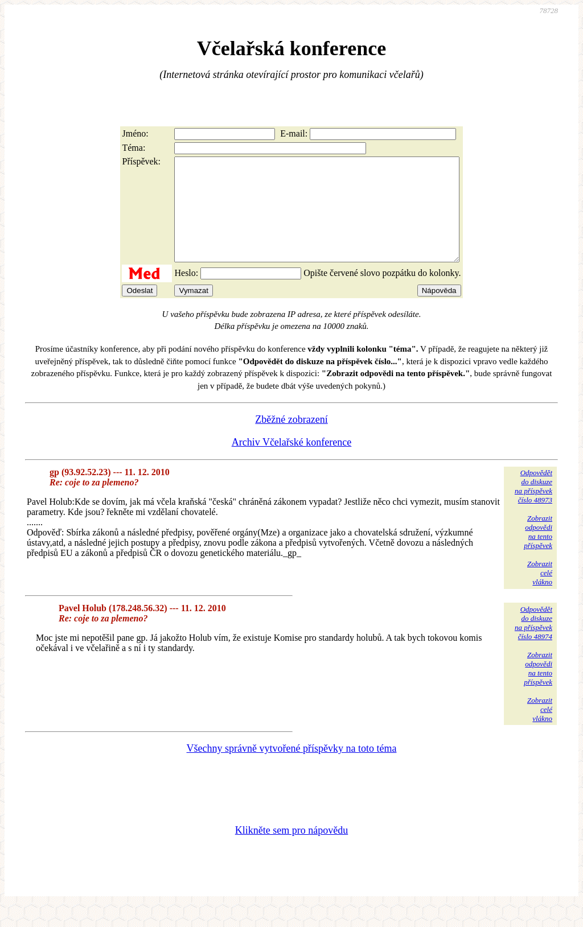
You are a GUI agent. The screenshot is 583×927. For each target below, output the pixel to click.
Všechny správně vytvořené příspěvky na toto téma (292, 768)
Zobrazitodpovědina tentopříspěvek (538, 552)
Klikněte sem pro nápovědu (291, 850)
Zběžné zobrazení (291, 440)
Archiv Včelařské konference (292, 462)
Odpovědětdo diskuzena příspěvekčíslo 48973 (533, 507)
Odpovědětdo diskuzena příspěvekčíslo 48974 (533, 643)
